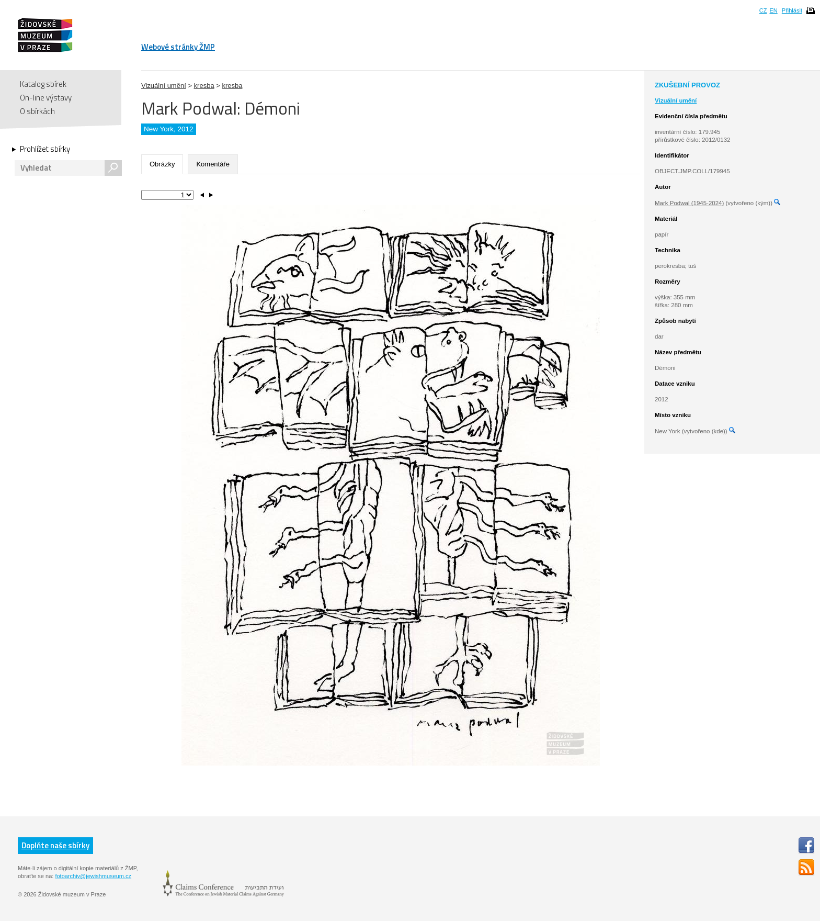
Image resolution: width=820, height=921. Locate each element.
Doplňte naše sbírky (55, 845)
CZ (763, 10)
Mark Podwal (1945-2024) (689, 203)
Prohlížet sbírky (45, 149)
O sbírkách (37, 111)
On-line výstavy (46, 98)
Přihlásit (792, 10)
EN (773, 10)
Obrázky (162, 164)
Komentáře (213, 164)
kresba (204, 85)
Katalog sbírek (43, 84)
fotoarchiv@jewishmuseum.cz (93, 876)
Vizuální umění (163, 85)
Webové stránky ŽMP (178, 47)
